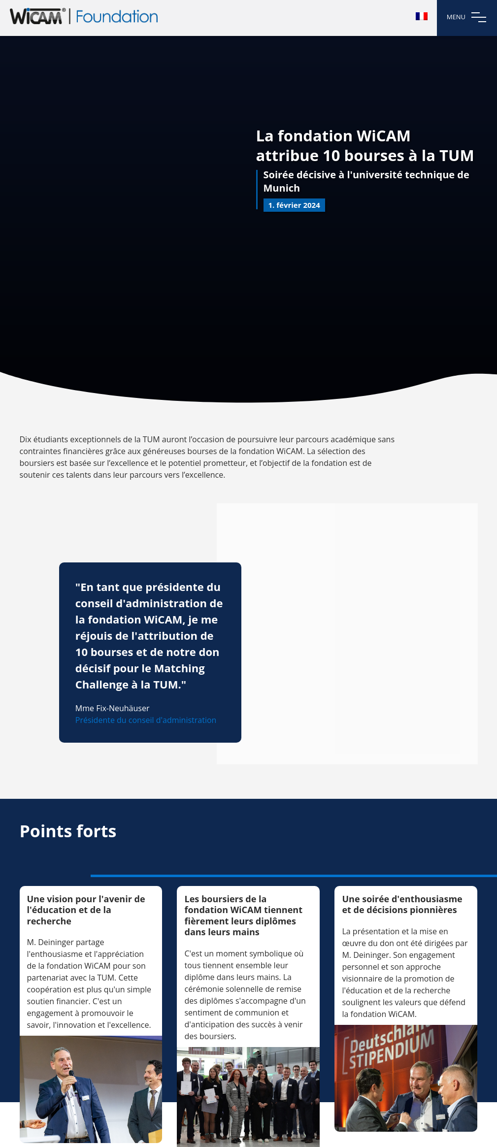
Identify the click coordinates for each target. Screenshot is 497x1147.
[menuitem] (422, 16)
